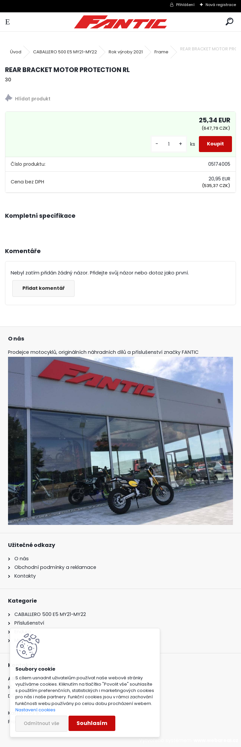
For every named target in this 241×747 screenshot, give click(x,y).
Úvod (15, 52)
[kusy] (169, 144)
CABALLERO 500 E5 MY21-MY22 (65, 52)
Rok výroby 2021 (126, 52)
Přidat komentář (43, 288)
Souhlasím (92, 723)
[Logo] (120, 21)
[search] (229, 22)
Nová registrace (221, 4)
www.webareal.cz (216, 740)
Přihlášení (185, 4)
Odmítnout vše (41, 723)
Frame (161, 52)
